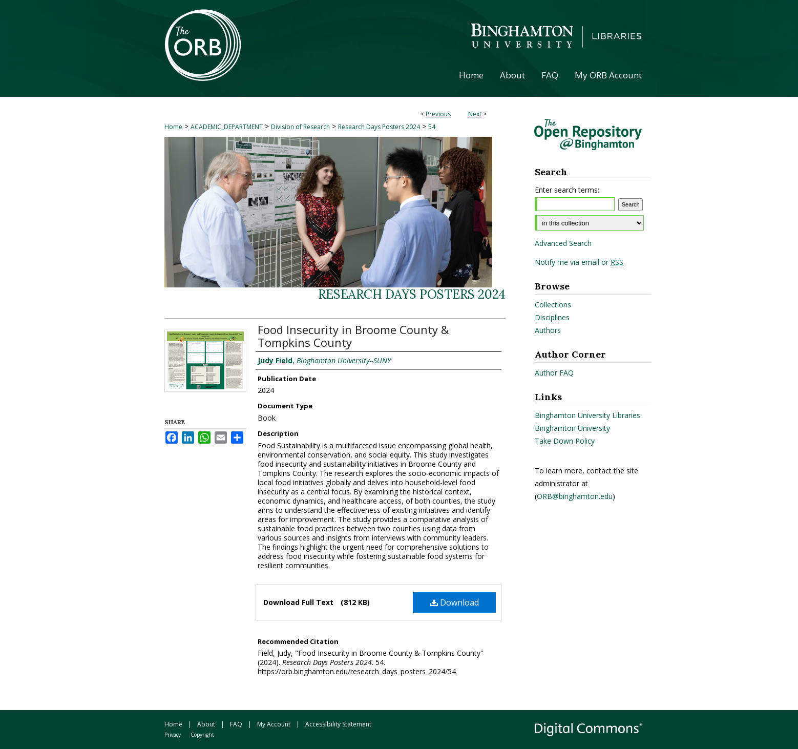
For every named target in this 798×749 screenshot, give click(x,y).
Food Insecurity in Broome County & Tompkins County (353, 336)
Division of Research (300, 126)
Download (454, 602)
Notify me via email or (579, 262)
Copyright (202, 734)
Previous (438, 114)
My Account (273, 724)
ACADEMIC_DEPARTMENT (227, 126)
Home (173, 126)
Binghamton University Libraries (587, 415)
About (206, 724)
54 (431, 126)
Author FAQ (554, 373)
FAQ (236, 724)
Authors (548, 330)
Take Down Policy (565, 441)
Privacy (172, 734)
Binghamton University (572, 428)
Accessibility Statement (338, 724)
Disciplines (552, 317)
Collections (553, 304)
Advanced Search (563, 243)
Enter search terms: (567, 190)
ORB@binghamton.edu (575, 496)
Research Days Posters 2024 (379, 126)
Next (474, 114)
